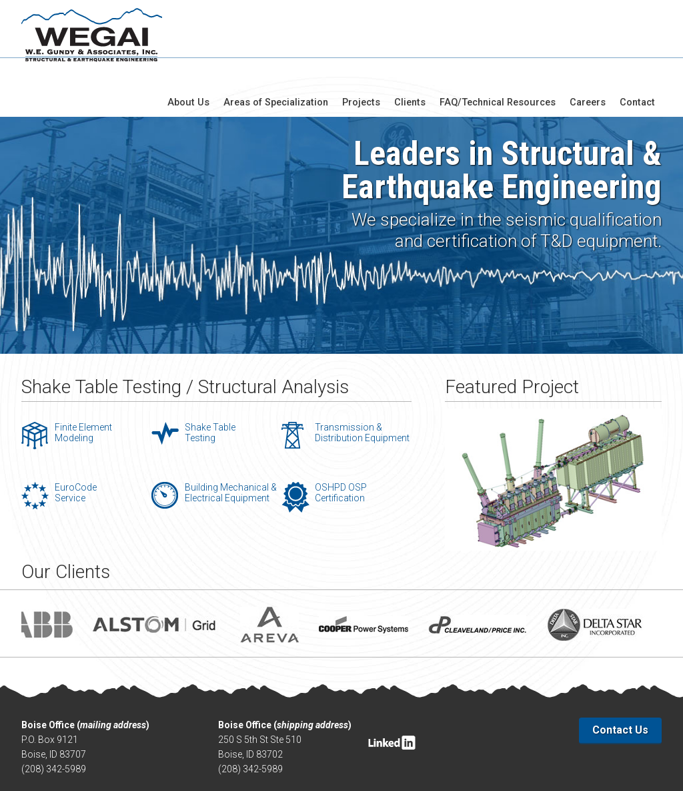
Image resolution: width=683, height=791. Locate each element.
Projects (369, 37)
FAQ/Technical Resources (502, 37)
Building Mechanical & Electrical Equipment (231, 447)
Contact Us (620, 684)
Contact (638, 37)
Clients (417, 37)
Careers (590, 37)
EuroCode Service (76, 447)
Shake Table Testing (210, 387)
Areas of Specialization (285, 37)
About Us (200, 37)
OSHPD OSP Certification (341, 447)
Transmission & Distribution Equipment (362, 387)
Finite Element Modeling (83, 387)
